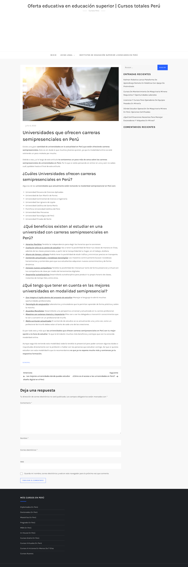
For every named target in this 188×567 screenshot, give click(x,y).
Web (22, 462)
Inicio (53, 55)
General (26, 362)
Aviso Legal (68, 55)
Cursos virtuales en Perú (31, 543)
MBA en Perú (25, 528)
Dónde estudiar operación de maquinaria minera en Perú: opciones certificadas (145, 110)
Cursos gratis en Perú (29, 538)
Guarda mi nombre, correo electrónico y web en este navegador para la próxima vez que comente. (66, 473)
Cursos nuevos (26, 553)
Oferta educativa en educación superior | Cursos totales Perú (94, 6)
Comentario (26, 403)
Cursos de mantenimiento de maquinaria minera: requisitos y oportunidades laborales (145, 93)
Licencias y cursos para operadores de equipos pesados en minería (144, 102)
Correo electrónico (29, 450)
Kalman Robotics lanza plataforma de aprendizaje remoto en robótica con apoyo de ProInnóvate (143, 82)
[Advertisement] (94, 33)
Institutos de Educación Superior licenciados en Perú (108, 55)
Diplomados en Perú (29, 507)
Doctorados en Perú (29, 512)
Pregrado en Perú (27, 522)
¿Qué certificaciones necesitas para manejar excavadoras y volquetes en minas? (143, 119)
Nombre (24, 438)
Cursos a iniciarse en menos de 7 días (37, 548)
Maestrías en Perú (28, 517)
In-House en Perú (27, 533)
